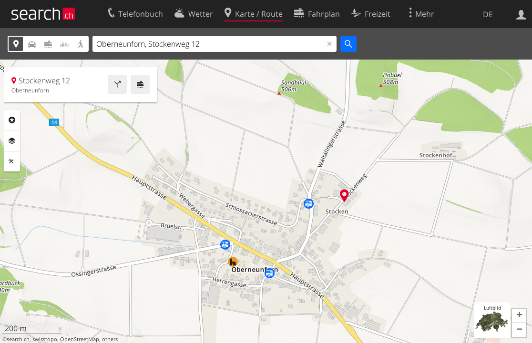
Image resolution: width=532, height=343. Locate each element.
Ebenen (12, 141)
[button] (519, 316)
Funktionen (12, 161)
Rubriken (12, 120)
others (110, 339)
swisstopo (44, 339)
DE (488, 14)
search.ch (18, 339)
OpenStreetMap (79, 339)
